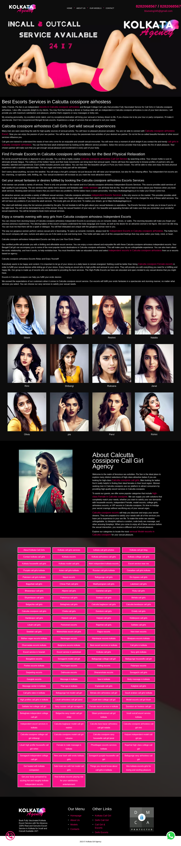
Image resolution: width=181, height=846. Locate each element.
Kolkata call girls (103, 652)
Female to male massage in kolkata (69, 747)
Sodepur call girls (103, 598)
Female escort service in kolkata (103, 706)
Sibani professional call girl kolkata (104, 715)
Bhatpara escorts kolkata (138, 638)
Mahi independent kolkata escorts (104, 564)
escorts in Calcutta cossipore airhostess (59, 107)
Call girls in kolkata (138, 645)
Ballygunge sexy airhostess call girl (138, 757)
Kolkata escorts (69, 557)
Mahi (69, 337)
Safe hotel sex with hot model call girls (69, 768)
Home (69, 8)
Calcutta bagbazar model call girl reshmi (68, 726)
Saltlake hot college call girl (34, 706)
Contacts (74, 829)
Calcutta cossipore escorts (105, 512)
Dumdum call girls (104, 611)
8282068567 (146, 6)
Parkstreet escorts (69, 625)
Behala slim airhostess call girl (103, 693)
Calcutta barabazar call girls (138, 604)
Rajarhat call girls (103, 625)
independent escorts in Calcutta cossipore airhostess (135, 250)
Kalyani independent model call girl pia (138, 736)
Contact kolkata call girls (34, 557)
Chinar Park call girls (69, 584)
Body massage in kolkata (138, 679)
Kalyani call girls (104, 618)
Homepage (75, 815)
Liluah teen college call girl (104, 700)
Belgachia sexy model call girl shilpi (69, 715)
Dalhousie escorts (69, 672)
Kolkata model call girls (69, 564)
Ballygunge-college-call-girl (104, 659)
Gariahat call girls (103, 591)
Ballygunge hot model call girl (69, 693)
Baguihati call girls (34, 584)
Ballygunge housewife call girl (138, 659)
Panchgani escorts (69, 666)
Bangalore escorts (34, 659)
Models (74, 824)
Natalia (154, 337)
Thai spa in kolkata (69, 686)
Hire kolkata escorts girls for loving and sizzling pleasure (138, 768)
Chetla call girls (69, 611)
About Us (80, 8)
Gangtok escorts (34, 679)
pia (69, 434)
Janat (154, 386)
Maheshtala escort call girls (69, 632)
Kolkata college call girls (138, 557)
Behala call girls (138, 598)
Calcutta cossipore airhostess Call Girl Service (104, 159)
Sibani (27, 337)
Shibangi (69, 386)
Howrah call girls (69, 618)
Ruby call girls (138, 591)
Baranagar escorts (69, 638)
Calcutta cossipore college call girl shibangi (34, 736)
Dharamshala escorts (103, 672)
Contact (110, 8)
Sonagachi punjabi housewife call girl (104, 757)
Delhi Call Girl (102, 820)
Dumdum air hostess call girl (138, 706)
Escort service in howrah (34, 652)
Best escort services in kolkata (103, 645)
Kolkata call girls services (69, 550)
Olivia (27, 434)
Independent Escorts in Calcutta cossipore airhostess (136, 231)
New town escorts (138, 632)
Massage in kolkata (69, 679)
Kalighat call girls (138, 686)
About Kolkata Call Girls (34, 550)
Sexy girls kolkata (138, 652)
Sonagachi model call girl (69, 659)
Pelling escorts (103, 666)
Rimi (27, 386)
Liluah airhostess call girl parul (68, 700)
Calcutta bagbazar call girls (104, 604)
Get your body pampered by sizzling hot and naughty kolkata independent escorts (34, 780)
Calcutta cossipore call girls (125, 480)
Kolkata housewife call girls (34, 564)
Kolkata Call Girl (103, 815)
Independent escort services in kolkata (34, 726)
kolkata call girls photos (103, 550)
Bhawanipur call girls (34, 591)
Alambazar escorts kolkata (104, 638)
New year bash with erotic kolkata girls (69, 757)
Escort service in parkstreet (69, 652)
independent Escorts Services (106, 195)
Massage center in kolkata (34, 686)
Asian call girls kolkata (69, 570)
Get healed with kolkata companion (34, 768)
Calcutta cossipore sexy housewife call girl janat (103, 736)
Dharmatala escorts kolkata (34, 645)
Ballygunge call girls (103, 577)
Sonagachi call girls (138, 672)
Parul (111, 434)
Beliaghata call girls (69, 604)
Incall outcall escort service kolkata (139, 715)
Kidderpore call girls (138, 618)
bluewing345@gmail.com (158, 11)
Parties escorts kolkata (34, 666)
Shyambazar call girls (34, 598)
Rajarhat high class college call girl (138, 747)
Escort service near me (138, 564)
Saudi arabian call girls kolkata (138, 693)
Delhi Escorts (101, 832)
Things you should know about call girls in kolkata (103, 768)
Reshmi (112, 337)
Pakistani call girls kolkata (34, 577)
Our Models (95, 8)
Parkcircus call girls (69, 598)
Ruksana (111, 386)
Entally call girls (138, 611)
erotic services (90, 187)
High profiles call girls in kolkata (34, 700)
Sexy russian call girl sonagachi (69, 706)
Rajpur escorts (103, 632)
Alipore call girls (69, 591)
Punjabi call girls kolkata (34, 570)
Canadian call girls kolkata (138, 570)
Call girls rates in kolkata (34, 693)
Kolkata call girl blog (138, 550)
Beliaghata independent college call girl (34, 715)
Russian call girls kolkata (104, 570)
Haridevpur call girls (34, 618)
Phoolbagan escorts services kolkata (104, 747)
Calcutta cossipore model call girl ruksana (69, 736)
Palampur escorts (138, 666)
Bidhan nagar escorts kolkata (34, 638)
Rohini (154, 434)
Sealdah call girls (34, 632)
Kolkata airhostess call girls (104, 557)
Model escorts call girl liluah (138, 700)
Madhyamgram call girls (103, 584)
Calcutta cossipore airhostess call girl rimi (138, 726)
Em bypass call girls (138, 577)
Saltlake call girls (138, 625)
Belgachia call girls (34, 604)
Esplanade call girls (103, 686)
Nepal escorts (69, 577)
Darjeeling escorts (34, 672)
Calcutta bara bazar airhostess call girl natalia (103, 726)
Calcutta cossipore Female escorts (155, 264)
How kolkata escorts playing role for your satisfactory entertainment (68, 780)
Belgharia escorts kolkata (69, 645)
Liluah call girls (34, 625)
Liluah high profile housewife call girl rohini (34, 747)
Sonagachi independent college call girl (34, 757)
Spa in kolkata (103, 679)
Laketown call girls (138, 584)
